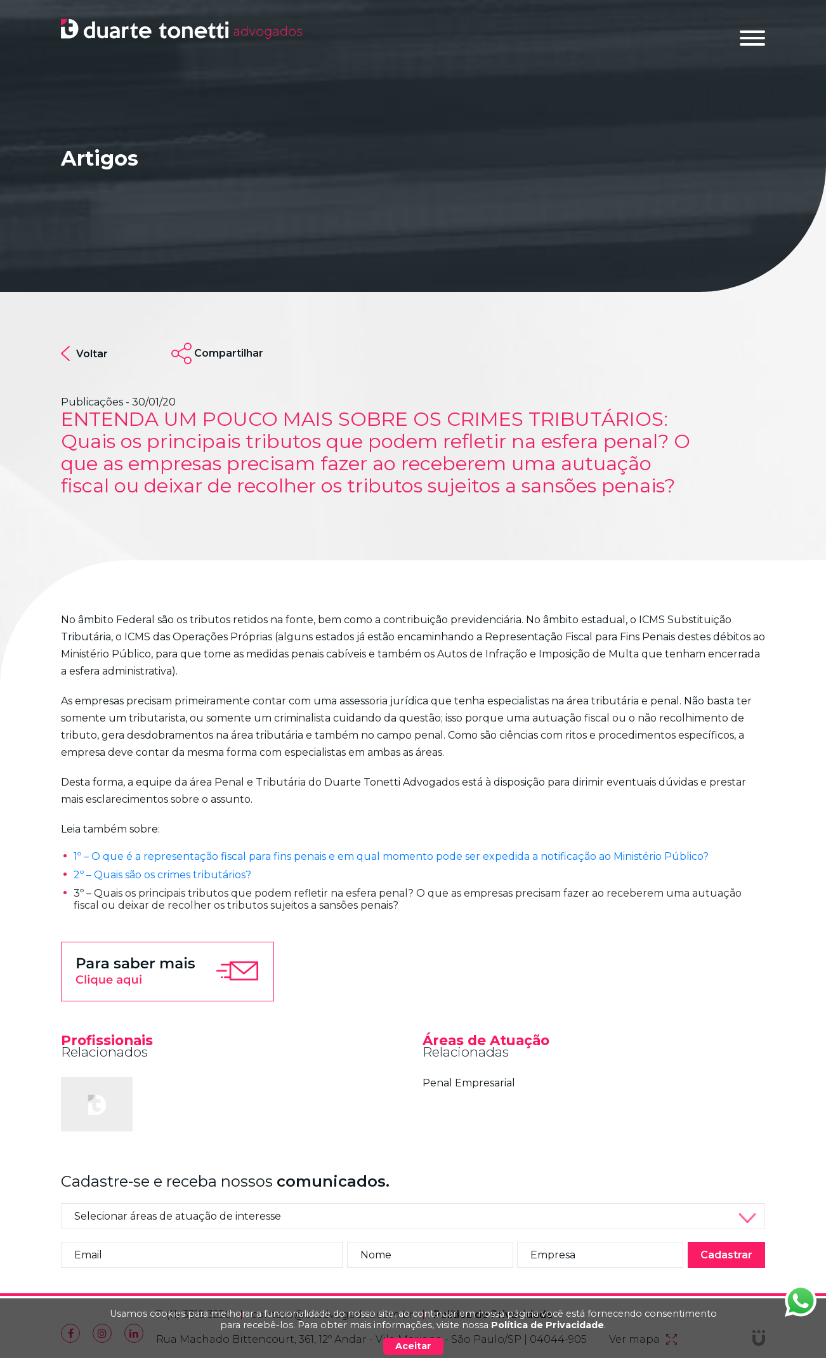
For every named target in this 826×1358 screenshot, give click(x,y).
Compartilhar (228, 353)
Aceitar (413, 1346)
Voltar (84, 353)
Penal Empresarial (469, 1083)
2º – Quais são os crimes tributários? (162, 875)
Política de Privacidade (547, 1325)
